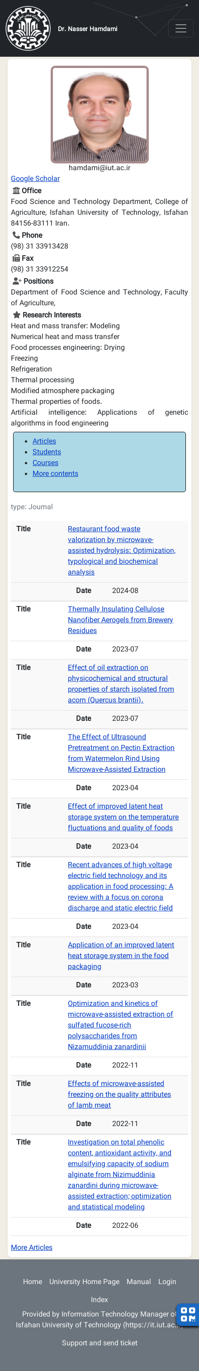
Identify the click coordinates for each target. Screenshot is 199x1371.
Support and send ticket (99, 1343)
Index (99, 1300)
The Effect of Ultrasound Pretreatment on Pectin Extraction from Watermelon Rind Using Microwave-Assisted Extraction (121, 754)
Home (32, 1282)
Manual (139, 1282)
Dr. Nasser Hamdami (87, 30)
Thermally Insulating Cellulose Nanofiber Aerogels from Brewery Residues (120, 620)
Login (167, 1282)
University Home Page (84, 1282)
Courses (45, 463)
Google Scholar (35, 179)
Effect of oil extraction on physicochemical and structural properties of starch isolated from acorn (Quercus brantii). (121, 684)
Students (47, 452)
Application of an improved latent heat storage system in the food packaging (121, 956)
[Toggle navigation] (181, 28)
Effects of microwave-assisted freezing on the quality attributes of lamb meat (119, 1095)
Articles (44, 442)
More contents (55, 474)
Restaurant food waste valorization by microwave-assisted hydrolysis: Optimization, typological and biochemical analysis (121, 551)
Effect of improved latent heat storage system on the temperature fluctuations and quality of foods (123, 817)
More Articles (31, 1248)
